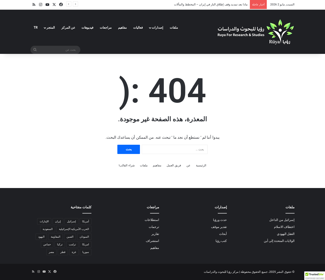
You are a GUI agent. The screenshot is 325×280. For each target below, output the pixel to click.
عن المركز (68, 27)
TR (36, 27)
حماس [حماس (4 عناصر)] (47, 244)
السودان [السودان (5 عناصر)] (84, 236)
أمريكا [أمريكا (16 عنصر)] (85, 221)
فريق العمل (174, 165)
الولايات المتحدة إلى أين (279, 241)
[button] (314, 275)
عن (188, 165)
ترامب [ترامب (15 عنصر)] (72, 244)
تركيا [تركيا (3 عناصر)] (60, 244)
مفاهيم (122, 27)
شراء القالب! (127, 165)
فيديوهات (87, 27)
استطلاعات (152, 220)
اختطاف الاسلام (284, 227)
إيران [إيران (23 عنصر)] (58, 221)
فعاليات (138, 27)
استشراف (152, 241)
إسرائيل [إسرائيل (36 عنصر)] (71, 221)
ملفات (174, 27)
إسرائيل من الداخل (282, 220)
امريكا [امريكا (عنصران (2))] (85, 244)
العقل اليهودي (286, 234)
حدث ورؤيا (220, 220)
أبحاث (223, 234)
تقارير (155, 234)
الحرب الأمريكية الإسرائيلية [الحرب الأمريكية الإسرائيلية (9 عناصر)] (74, 229)
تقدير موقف (219, 227)
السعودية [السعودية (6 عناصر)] (48, 229)
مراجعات (106, 27)
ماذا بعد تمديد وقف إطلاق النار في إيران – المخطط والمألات (211, 4)
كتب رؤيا (221, 241)
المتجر (50, 27)
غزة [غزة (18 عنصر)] (74, 252)
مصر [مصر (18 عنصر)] (51, 252)
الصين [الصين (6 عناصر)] (70, 236)
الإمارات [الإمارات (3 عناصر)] (44, 221)
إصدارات (157, 27)
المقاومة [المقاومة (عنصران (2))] (55, 236)
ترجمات (154, 227)
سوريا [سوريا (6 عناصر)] (85, 252)
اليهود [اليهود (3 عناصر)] (41, 236)
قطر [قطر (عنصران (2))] (62, 252)
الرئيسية (201, 165)
